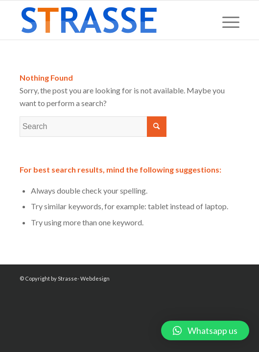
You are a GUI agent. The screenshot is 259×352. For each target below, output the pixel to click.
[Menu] (225, 20)
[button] (205, 330)
